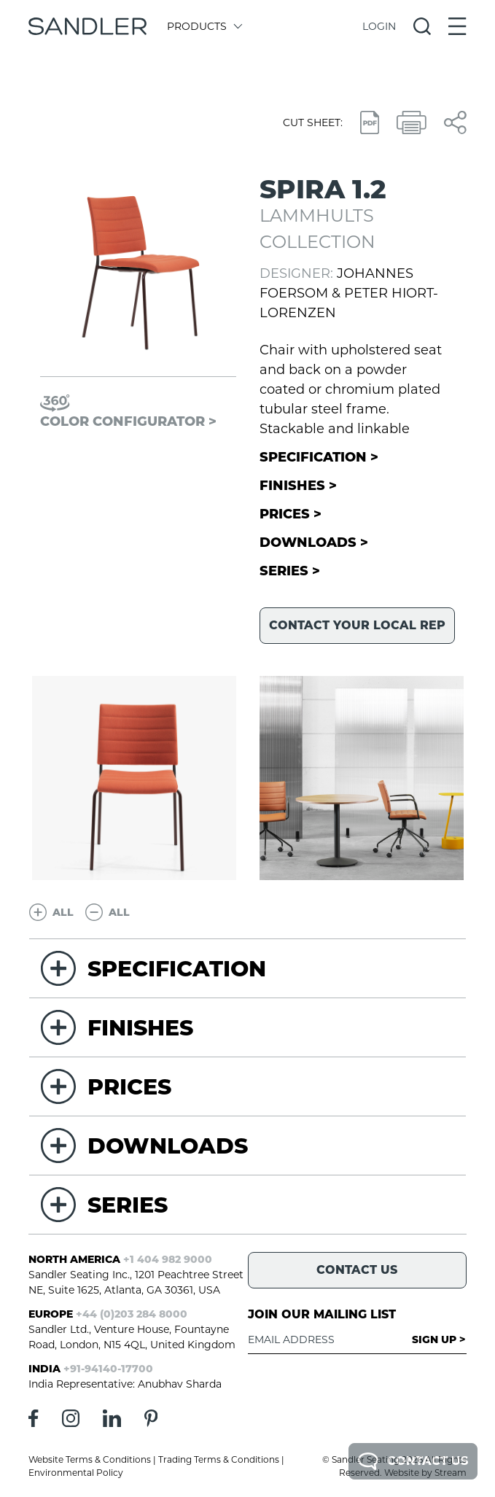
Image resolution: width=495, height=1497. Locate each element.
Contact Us (413, 1461)
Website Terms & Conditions (89, 1459)
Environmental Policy (75, 1472)
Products (204, 26)
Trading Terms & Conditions (218, 1459)
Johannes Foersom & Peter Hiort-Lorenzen (349, 293)
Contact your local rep (357, 625)
